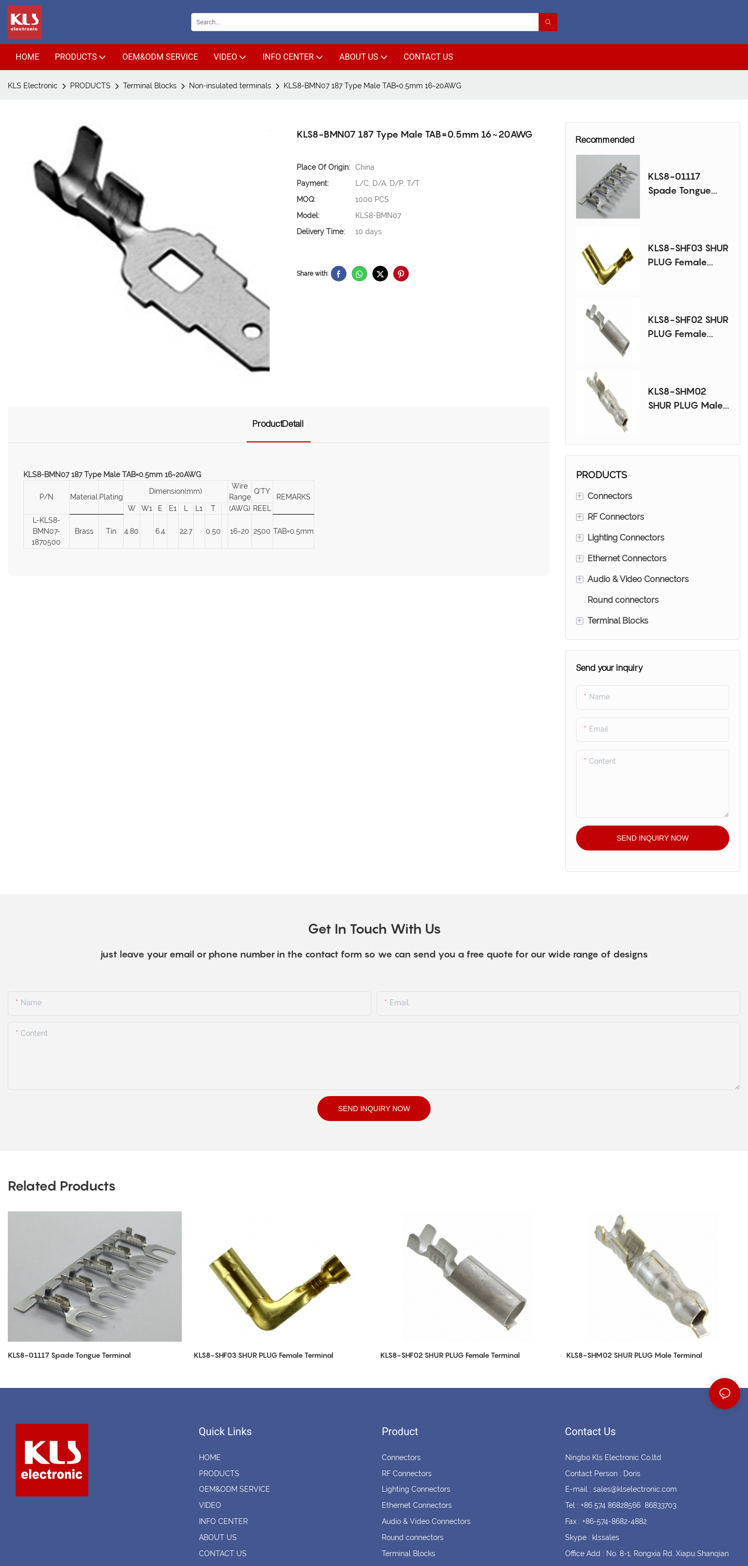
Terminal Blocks (150, 86)
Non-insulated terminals (230, 86)
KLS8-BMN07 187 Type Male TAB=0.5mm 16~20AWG (372, 86)
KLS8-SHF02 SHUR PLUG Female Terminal (688, 327)
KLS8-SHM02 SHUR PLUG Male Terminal (685, 399)
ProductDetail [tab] (278, 424)
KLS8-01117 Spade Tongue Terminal (679, 184)
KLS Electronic (33, 86)
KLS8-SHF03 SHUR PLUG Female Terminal (688, 255)
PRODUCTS (90, 86)
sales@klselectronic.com (635, 1489)
